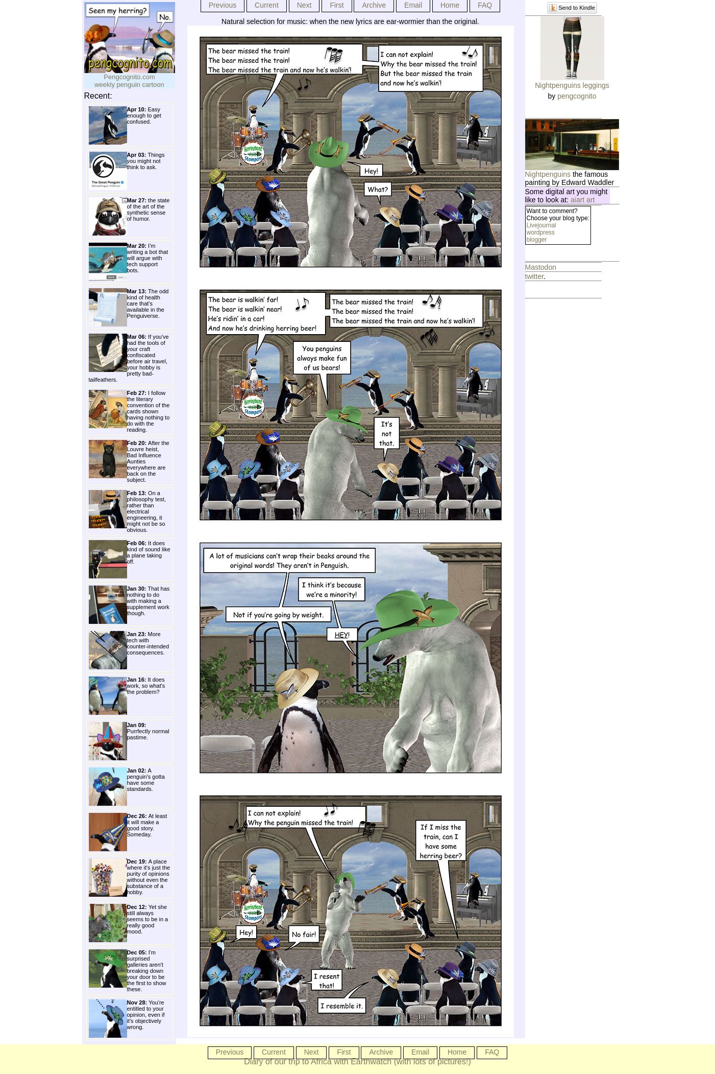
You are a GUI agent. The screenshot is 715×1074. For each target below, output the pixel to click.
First (336, 5)
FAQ (485, 5)
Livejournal (541, 225)
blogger (537, 239)
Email (413, 5)
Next (304, 5)
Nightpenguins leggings (572, 85)
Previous (222, 5)
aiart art (583, 200)
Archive (374, 5)
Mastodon (540, 267)
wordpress (541, 232)
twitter (534, 276)
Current (267, 5)
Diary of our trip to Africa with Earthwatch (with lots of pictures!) (357, 1061)
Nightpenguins (548, 174)
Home (449, 5)
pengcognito (576, 96)
